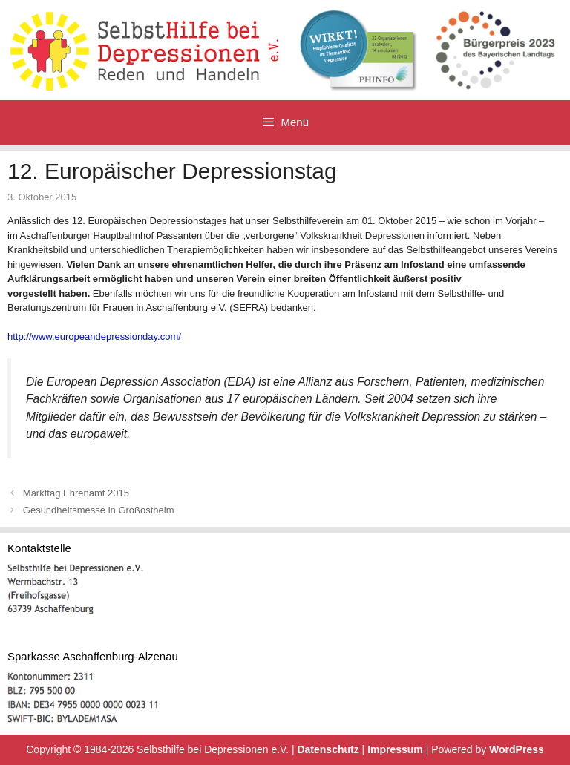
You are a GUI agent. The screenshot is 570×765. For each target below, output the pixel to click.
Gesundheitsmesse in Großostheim (98, 510)
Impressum (395, 749)
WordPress (516, 749)
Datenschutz (327, 749)
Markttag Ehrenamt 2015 (76, 493)
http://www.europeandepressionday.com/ (94, 336)
